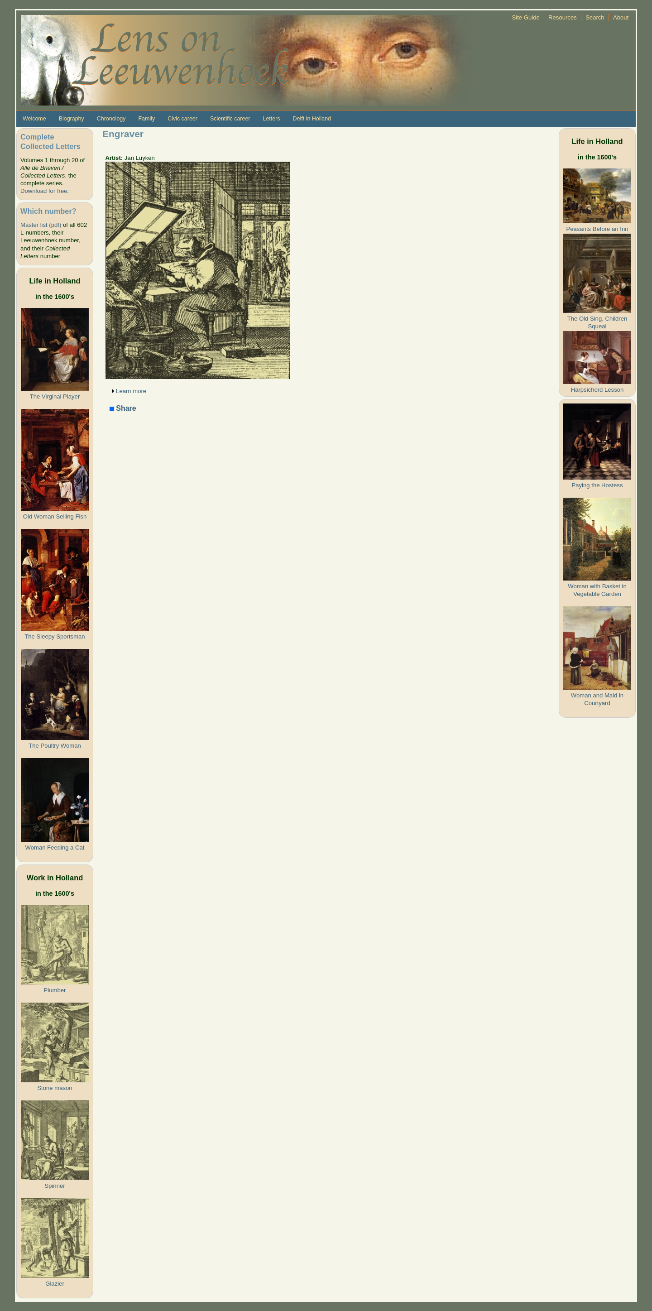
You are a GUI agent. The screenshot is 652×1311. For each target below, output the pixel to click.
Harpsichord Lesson (597, 389)
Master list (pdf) (40, 224)
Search (594, 17)
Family (146, 118)
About (620, 17)
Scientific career (230, 118)
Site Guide (526, 17)
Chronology (111, 118)
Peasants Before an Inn (597, 229)
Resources (562, 17)
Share (123, 408)
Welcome (34, 118)
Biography (71, 118)
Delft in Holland (312, 118)
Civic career (182, 118)
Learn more (131, 391)
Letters (271, 118)
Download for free (43, 190)
